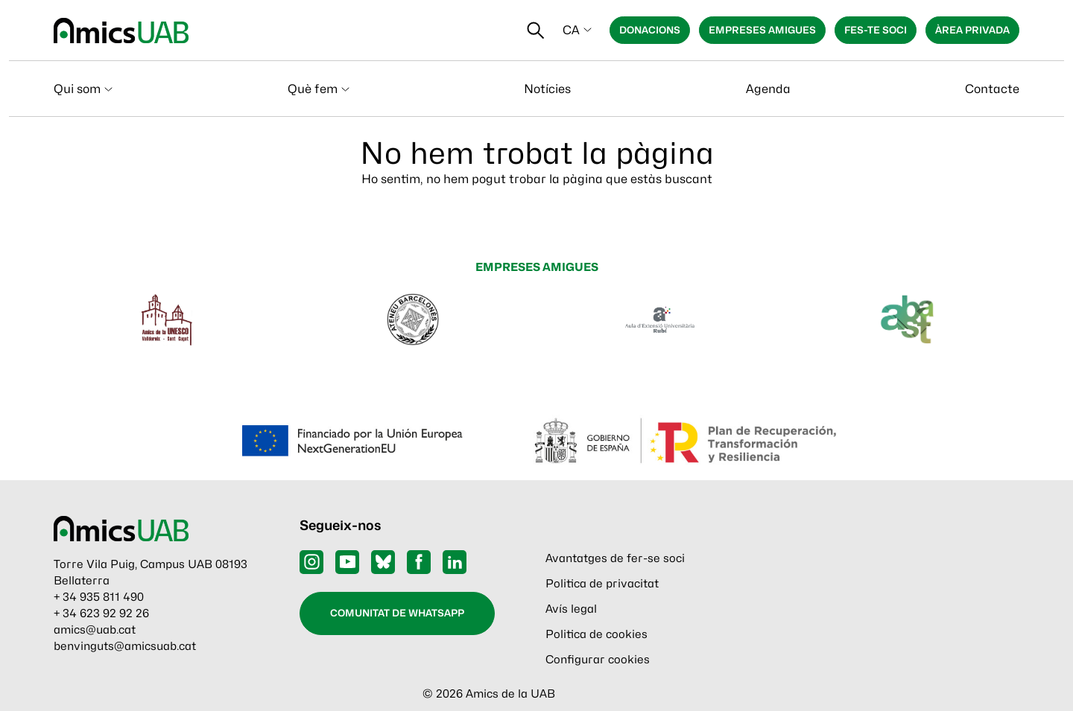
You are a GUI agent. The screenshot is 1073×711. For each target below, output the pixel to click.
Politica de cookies (596, 634)
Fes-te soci (875, 30)
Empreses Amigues (762, 30)
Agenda (768, 89)
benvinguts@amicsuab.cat (125, 646)
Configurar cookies (597, 659)
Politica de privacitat (602, 583)
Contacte (992, 89)
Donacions (649, 30)
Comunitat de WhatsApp (397, 613)
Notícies (547, 89)
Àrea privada (972, 30)
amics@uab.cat (95, 630)
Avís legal (571, 609)
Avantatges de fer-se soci (615, 558)
